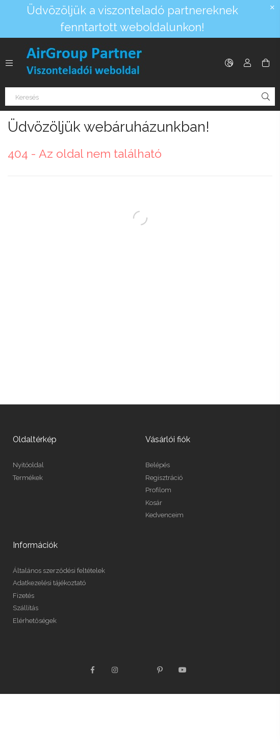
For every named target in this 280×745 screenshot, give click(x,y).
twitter (137, 670)
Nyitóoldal (28, 465)
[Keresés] (140, 96)
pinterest (160, 670)
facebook (92, 670)
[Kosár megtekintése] (266, 63)
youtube (182, 670)
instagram (115, 670)
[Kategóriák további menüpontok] (9, 63)
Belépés (157, 465)
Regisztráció (164, 478)
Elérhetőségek (35, 620)
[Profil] (247, 63)
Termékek (28, 478)
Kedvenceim (164, 515)
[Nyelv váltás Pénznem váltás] (229, 63)
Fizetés (23, 595)
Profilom (158, 490)
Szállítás (25, 608)
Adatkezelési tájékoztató (49, 583)
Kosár (153, 503)
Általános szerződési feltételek (59, 570)
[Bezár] (272, 7)
